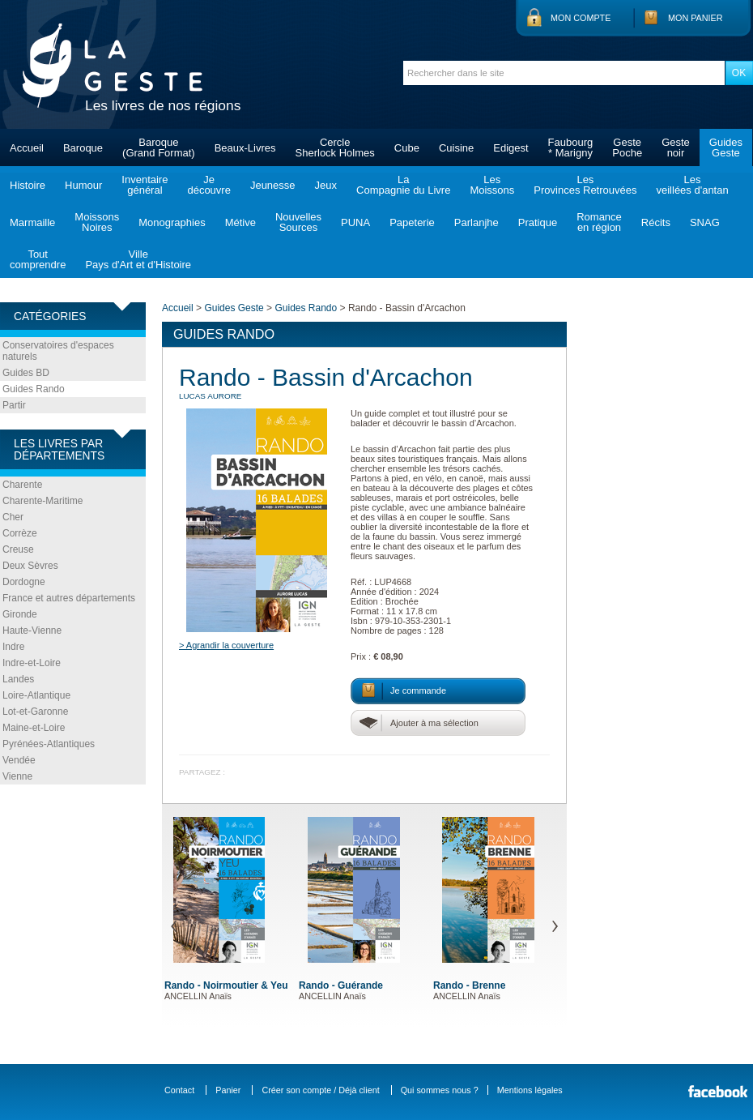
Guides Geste (233, 308)
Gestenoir (676, 147)
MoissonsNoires (96, 222)
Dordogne (23, 582)
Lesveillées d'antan (692, 184)
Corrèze (19, 533)
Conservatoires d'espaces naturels (58, 351)
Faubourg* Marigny (570, 147)
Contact (179, 1090)
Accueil (27, 148)
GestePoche (627, 147)
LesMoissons (492, 184)
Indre (13, 646)
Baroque (83, 148)
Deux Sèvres (30, 565)
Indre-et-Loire (31, 663)
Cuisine (456, 148)
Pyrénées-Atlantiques (48, 744)
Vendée (19, 760)
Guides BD (25, 372)
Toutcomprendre (38, 259)
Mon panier (695, 18)
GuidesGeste (725, 147)
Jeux (326, 185)
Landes (18, 679)
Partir (14, 405)
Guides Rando (33, 389)
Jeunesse (273, 185)
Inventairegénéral (144, 184)
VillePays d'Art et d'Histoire (138, 259)
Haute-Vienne (32, 630)
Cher (12, 517)
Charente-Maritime (42, 501)
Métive (240, 222)
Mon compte (580, 18)
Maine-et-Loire (33, 727)
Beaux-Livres (245, 148)
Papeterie (412, 222)
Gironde (19, 614)
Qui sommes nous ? (440, 1090)
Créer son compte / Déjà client (320, 1090)
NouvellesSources (298, 222)
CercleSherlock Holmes (335, 147)
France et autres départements (68, 598)
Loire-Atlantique (36, 695)
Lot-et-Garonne (35, 711)
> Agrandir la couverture (226, 645)
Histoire (27, 185)
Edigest (510, 148)
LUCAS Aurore (210, 395)
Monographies (171, 222)
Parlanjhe (476, 222)
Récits (655, 222)
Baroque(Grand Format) (158, 147)
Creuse (18, 549)
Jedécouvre (208, 184)
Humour (83, 185)
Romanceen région (599, 222)
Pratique (537, 222)
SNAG (705, 222)
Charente (22, 484)
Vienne (17, 776)
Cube (406, 148)
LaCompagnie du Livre (403, 184)
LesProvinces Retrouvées (585, 184)
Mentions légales (530, 1090)
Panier (227, 1090)
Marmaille (32, 222)
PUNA (355, 222)
